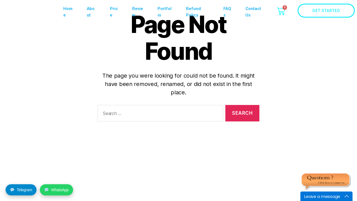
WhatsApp (56, 190)
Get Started (333, 10)
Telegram (21, 190)
